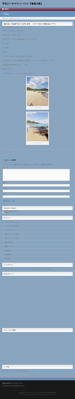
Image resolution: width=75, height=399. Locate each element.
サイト (5, 196)
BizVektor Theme (37, 394)
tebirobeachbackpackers (22, 271)
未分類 (7, 261)
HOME (3, 18)
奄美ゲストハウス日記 (15, 18)
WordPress (29, 394)
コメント (5, 167)
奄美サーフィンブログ (12, 240)
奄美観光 (7, 253)
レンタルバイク (10, 232)
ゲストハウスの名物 (11, 228)
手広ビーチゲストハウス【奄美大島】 (22, 3)
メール (5, 190)
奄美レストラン (10, 248)
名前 (4, 184)
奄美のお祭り (9, 244)
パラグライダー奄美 (8, 151)
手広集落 (7, 257)
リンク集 (31, 373)
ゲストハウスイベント (12, 224)
